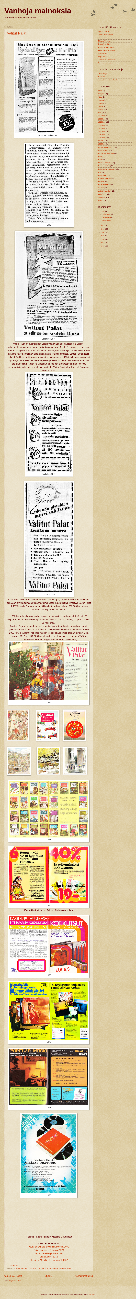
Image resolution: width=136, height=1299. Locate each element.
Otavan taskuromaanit (106, 47)
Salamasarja (102, 53)
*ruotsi (100, 103)
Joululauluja (102, 74)
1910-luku (101, 122)
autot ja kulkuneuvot (105, 147)
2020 (103, 232)
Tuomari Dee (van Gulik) (107, 60)
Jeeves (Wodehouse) (105, 35)
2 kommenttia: (14, 1265)
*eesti (100, 91)
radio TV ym (102, 194)
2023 (103, 211)
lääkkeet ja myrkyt (104, 178)
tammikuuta (107, 217)
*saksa (100, 106)
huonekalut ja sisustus (106, 153)
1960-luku (40, 1268)
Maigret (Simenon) (104, 41)
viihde (69, 1268)
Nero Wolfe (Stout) (104, 44)
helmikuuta (107, 214)
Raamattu (101, 77)
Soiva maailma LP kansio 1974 (49, 1250)
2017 (103, 243)
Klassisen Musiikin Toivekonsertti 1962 (49, 1260)
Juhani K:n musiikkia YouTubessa (110, 80)
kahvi (100, 160)
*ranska (101, 100)
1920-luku (101, 125)
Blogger (91, 1294)
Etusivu (48, 1276)
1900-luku (101, 119)
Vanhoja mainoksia (37, 11)
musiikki (55, 1268)
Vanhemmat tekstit (84, 1276)
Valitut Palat (16, 33)
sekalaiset (62, 1268)
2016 (103, 246)
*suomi (17, 1268)
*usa (100, 113)
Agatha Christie (103, 32)
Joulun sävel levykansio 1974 (48, 1253)
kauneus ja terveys (105, 163)
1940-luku (24, 1268)
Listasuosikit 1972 (49, 1257)
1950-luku (32, 1268)
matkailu (101, 182)
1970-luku (48, 1268)
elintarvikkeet (103, 150)
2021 (103, 229)
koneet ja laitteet (104, 166)
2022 (103, 226)
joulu (100, 156)
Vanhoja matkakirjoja (105, 63)
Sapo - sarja (102, 57)
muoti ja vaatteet (104, 185)
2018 (103, 239)
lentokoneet (102, 175)
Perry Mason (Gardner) (106, 50)
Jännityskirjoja (103, 38)
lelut (99, 172)
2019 (103, 236)
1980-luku (101, 144)
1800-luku (101, 116)
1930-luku (101, 128)
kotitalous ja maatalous (106, 169)
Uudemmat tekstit (13, 1276)
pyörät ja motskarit (104, 191)
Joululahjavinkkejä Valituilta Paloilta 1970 (49, 1247)
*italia (100, 97)
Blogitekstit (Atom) (15, 1281)
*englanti (101, 94)
